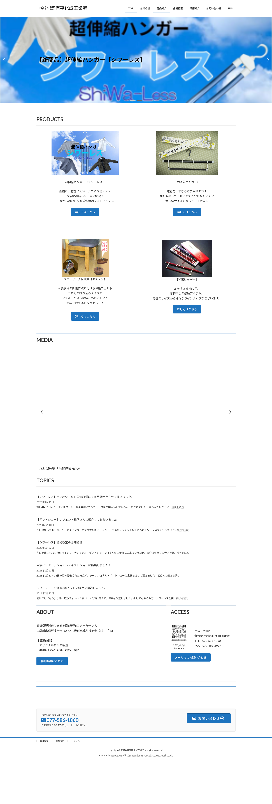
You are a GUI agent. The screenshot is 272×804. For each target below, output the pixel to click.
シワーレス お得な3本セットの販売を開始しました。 (71, 588)
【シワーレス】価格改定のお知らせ (59, 542)
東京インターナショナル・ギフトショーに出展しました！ (73, 565)
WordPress (116, 755)
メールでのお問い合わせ (190, 657)
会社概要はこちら (52, 661)
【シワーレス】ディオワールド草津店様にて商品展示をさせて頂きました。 (85, 496)
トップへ (75, 740)
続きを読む (177, 507)
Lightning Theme (135, 755)
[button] (132, 100)
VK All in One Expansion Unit (159, 755)
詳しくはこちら (85, 212)
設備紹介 (59, 740)
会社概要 (44, 740)
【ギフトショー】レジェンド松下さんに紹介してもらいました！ (78, 519)
